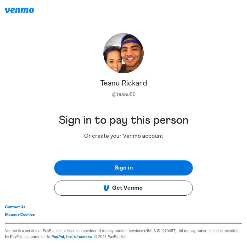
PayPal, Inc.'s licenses (71, 237)
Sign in (123, 168)
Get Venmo (123, 188)
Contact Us (15, 207)
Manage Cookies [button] (20, 214)
